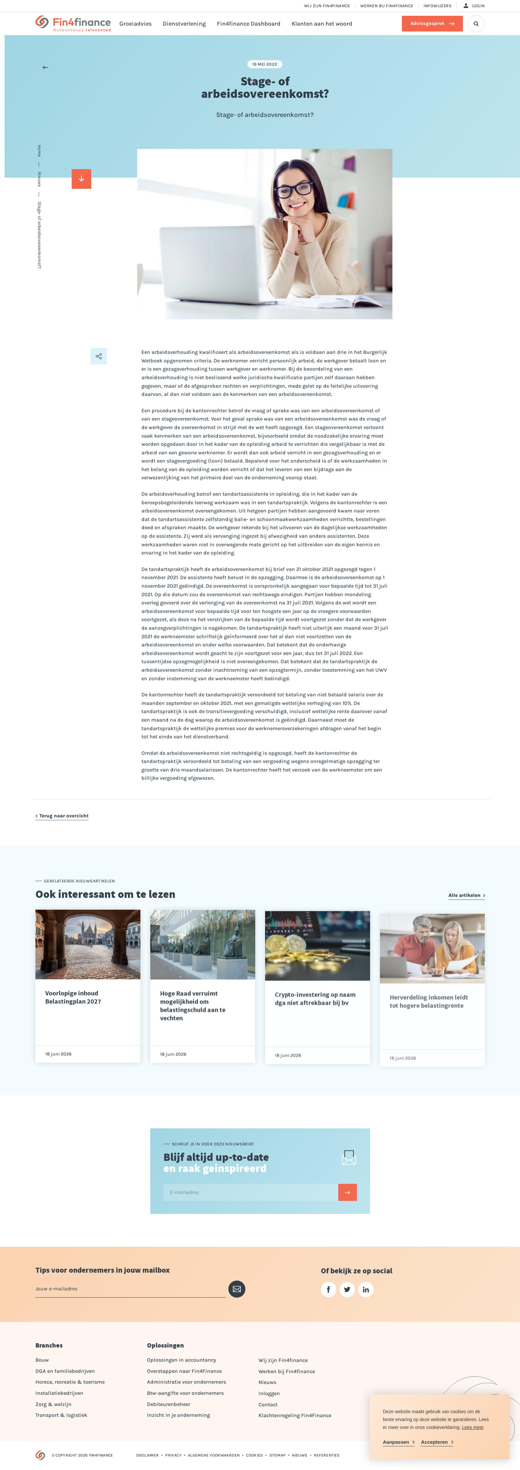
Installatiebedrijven (59, 1393)
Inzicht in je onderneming (178, 1415)
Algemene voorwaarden (213, 1455)
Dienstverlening (184, 23)
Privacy (173, 1455)
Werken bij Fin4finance (386, 5)
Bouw (42, 1360)
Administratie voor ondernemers (186, 1382)
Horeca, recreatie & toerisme (70, 1382)
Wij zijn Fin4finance (327, 5)
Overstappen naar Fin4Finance (184, 1371)
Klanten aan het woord (322, 23)
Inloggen (269, 1393)
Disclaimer (147, 1455)
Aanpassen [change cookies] (396, 1442)
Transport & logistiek (61, 1415)
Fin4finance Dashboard (249, 23)
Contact (268, 1404)
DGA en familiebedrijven (65, 1371)
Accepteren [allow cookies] (434, 1442)
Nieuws (267, 1382)
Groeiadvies (135, 23)
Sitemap (277, 1455)
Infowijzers (437, 5)
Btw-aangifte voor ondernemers (185, 1393)
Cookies (254, 1455)
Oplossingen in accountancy (181, 1360)
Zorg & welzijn (53, 1404)
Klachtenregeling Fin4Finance (295, 1415)
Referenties (327, 1455)
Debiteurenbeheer (168, 1404)
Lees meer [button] (473, 1427)
